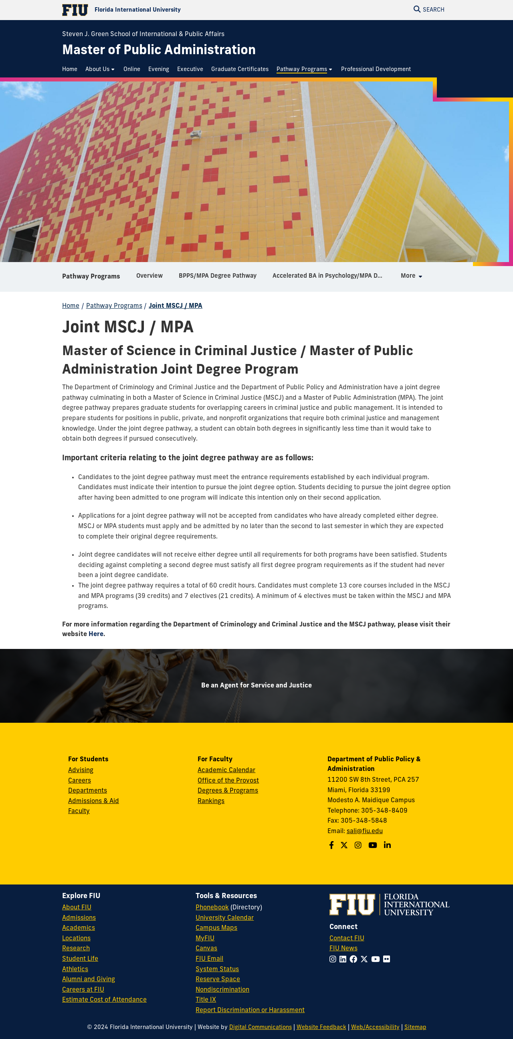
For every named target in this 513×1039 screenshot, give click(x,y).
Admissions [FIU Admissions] (79, 918)
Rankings (211, 801)
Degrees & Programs (228, 791)
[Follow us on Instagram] (359, 846)
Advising (80, 770)
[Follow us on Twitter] (345, 846)
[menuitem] (71, 69)
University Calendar (225, 918)
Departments (87, 791)
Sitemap (415, 1028)
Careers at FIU (83, 990)
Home (70, 306)
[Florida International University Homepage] (159, 10)
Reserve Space (218, 979)
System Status (217, 969)
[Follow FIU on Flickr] (388, 960)
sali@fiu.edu (365, 831)
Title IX (206, 1000)
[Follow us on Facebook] (332, 846)
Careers (79, 781)
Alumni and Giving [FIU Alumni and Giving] (88, 979)
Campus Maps (216, 928)
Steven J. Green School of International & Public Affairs (143, 34)
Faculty (79, 811)
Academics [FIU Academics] (78, 928)
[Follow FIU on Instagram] (334, 960)
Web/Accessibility (375, 1028)
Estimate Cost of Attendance (104, 1000)
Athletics (75, 969)
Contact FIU (346, 938)
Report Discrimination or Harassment (250, 1010)
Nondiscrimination (222, 990)
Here (96, 634)
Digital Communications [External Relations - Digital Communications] (260, 1028)
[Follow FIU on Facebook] (354, 960)
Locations (76, 938)
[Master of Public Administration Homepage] (159, 51)
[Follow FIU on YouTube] (377, 960)
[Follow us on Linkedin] (388, 846)
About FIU (76, 908)
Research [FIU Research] (76, 948)
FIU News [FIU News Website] (343, 948)
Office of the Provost (228, 781)
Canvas (206, 948)
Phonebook (212, 908)
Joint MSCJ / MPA (175, 306)
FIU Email (209, 959)
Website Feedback (321, 1028)
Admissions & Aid (93, 801)
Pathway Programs (91, 277)
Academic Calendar (226, 770)
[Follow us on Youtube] (374, 846)
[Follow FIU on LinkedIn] (344, 960)
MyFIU (205, 938)
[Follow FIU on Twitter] (365, 960)
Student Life (80, 959)
